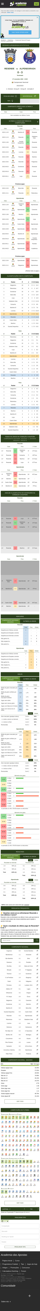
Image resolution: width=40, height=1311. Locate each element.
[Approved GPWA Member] (14, 1305)
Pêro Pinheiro (9, 1042)
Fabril (9, 981)
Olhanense (9, 993)
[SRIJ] (36, 1305)
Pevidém (28, 962)
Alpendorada (28, 68)
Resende (9, 68)
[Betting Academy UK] (22, 1296)
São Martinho (9, 958)
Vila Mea (9, 966)
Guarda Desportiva (21, 142)
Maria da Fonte (28, 966)
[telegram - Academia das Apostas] (22, 1291)
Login (36, 4)
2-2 (28, 193)
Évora (28, 996)
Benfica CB (9, 1034)
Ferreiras (9, 985)
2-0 (28, 204)
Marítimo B (21, 132)
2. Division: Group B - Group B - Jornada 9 (20, 89)
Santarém (9, 1046)
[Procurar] (37, 940)
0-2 (19, 1000)
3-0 (19, 981)
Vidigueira (28, 981)
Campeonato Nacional (20, 82)
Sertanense (28, 1027)
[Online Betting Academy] (10, 1296)
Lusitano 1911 (28, 985)
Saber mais (10, 12)
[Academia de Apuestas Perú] (25, 1296)
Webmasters (21, 1277)
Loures (28, 1042)
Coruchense (9, 1038)
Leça (34, 171)
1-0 (28, 132)
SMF (11, 1275)
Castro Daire (20, 224)
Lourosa (21, 152)
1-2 (28, 157)
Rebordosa (34, 193)
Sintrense (9, 1027)
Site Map (3, 1275)
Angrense (9, 951)
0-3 (28, 142)
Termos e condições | (7, 1280)
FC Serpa (9, 996)
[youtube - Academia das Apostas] (10, 1291)
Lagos (28, 989)
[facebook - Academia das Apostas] (14, 1291)
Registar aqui (20, 1274)
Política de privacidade (19, 1280)
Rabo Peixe (9, 1054)
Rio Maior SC (9, 1031)
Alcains (29, 1038)
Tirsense (9, 973)
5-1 (19, 989)
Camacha (34, 147)
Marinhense (28, 1050)
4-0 (19, 966)
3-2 (28, 166)
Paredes (34, 243)
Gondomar (21, 166)
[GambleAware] (6, 1305)
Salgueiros (21, 265)
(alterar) (28, 1212)
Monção (9, 970)
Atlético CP (9, 989)
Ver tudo (20, 1101)
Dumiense (28, 973)
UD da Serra (28, 1046)
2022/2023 (20, 85)
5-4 (28, 265)
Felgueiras (34, 161)
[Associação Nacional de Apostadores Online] (20, 1305)
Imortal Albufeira (28, 951)
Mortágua (28, 1034)
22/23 (13, 133)
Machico (34, 157)
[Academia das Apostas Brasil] (6, 1296)
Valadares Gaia (34, 137)
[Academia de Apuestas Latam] (18, 1296)
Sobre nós (5, 1301)
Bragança (28, 977)
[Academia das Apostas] (2, 1296)
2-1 (28, 137)
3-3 (28, 152)
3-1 (19, 958)
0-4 (28, 229)
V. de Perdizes (9, 977)
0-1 (28, 147)
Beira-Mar (21, 188)
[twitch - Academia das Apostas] (2, 1291)
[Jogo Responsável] (29, 1305)
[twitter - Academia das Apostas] (6, 1291)
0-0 (28, 188)
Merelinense (9, 954)
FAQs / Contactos (26, 1278)
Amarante (28, 954)
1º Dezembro (28, 1031)
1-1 (28, 176)
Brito (28, 958)
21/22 (13, 249)
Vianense (9, 962)
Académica (34, 248)
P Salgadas (28, 970)
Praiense (28, 1054)
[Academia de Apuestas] (14, 1296)
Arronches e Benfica (9, 1050)
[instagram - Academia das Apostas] (18, 1291)
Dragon (29, 993)
